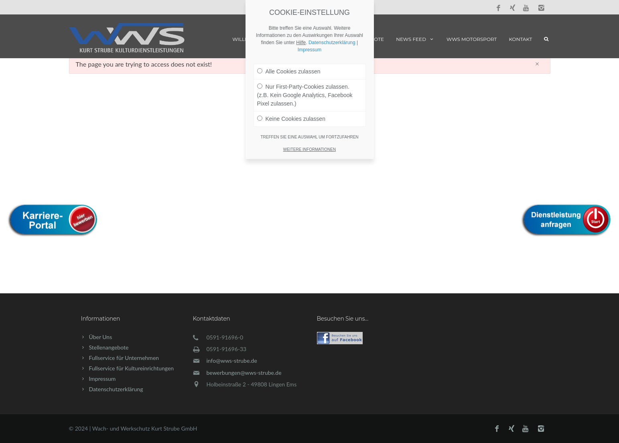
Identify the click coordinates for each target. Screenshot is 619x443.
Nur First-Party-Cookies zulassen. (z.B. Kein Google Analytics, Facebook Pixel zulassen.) (305, 80)
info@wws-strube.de (232, 360)
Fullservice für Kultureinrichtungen (131, 368)
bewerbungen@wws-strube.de (244, 372)
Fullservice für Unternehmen (124, 357)
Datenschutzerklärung (116, 389)
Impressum (102, 378)
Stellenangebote (109, 347)
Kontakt (520, 39)
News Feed (415, 39)
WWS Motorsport (471, 39)
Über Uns (100, 336)
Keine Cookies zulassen (291, 104)
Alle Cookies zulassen (289, 56)
